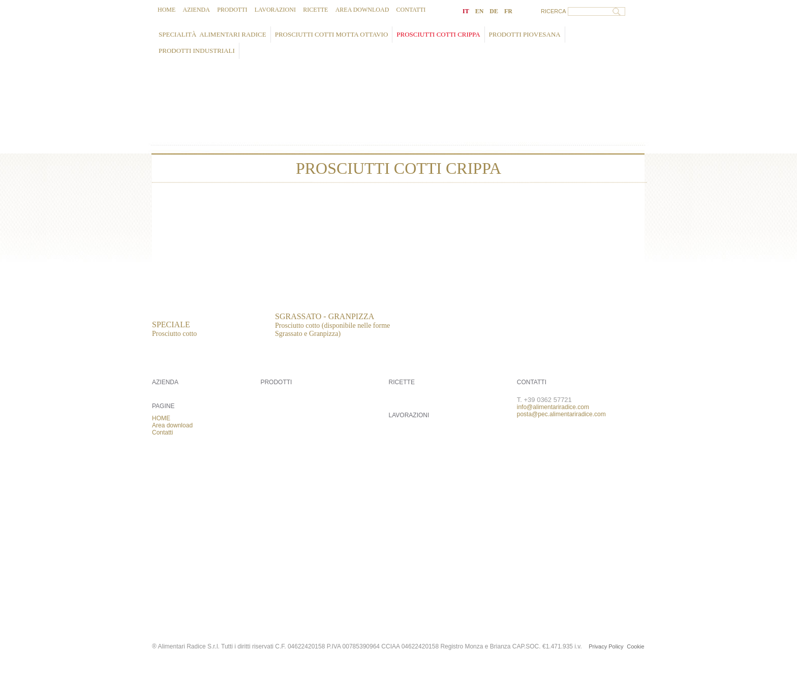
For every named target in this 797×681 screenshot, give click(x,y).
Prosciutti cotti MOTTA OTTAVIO (331, 34)
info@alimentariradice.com (553, 407)
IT (466, 11)
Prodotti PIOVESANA (525, 34)
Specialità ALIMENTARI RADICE (212, 34)
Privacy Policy (606, 646)
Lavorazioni (275, 9)
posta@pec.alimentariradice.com (561, 414)
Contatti (411, 9)
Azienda (196, 9)
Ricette (315, 9)
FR (508, 11)
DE (493, 11)
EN (479, 11)
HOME (166, 9)
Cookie (635, 646)
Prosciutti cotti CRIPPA (438, 34)
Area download (362, 9)
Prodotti (232, 9)
